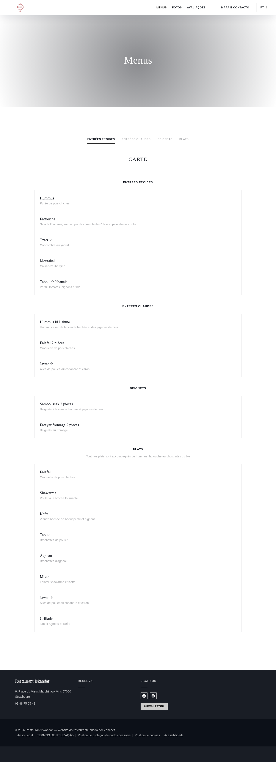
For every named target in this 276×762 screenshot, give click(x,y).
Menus (161, 7)
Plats (184, 139)
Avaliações (196, 7)
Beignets (165, 139)
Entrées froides (101, 139)
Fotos (177, 7)
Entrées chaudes (136, 139)
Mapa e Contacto (235, 7)
